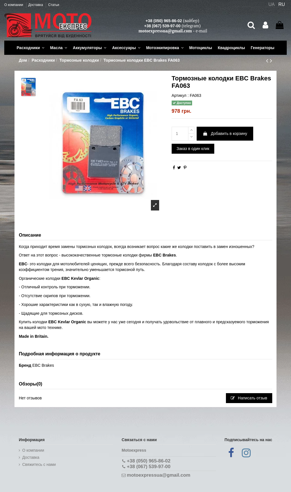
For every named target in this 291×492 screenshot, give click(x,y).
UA (271, 4)
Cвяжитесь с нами (39, 464)
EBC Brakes (43, 365)
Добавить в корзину (225, 133)
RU (281, 4)
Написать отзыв (249, 398)
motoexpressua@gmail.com (165, 30)
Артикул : (180, 95)
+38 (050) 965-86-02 (164, 20)
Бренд (25, 365)
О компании (14, 5)
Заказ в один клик (192, 148)
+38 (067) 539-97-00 (162, 26)
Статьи (53, 5)
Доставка (36, 5)
